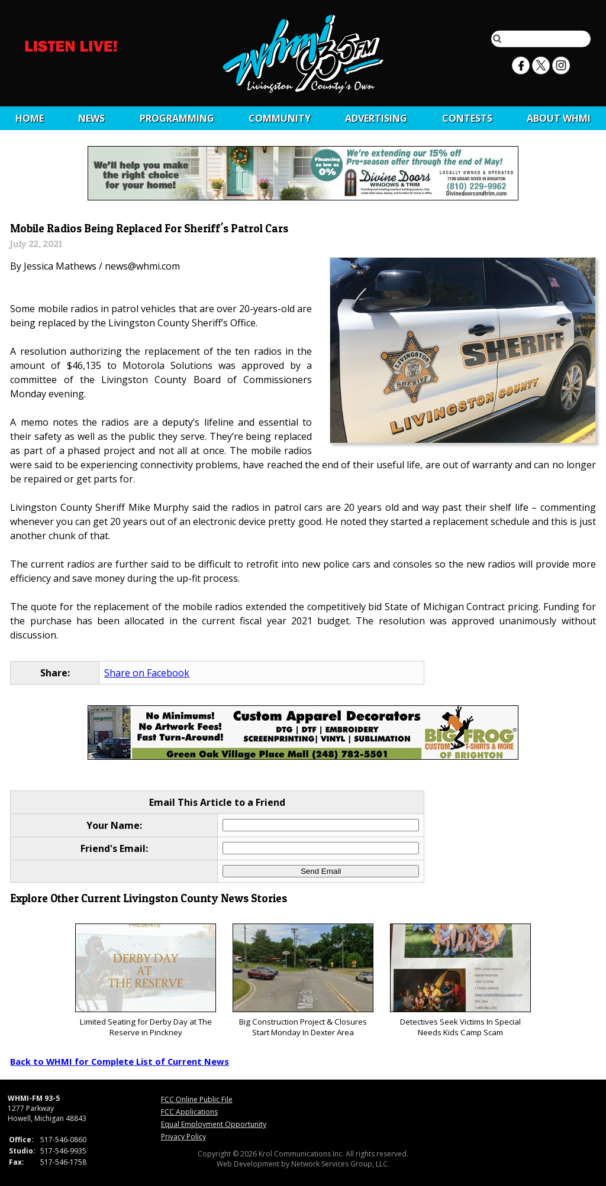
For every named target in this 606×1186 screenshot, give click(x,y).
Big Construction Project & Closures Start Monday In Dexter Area (303, 980)
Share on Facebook (146, 672)
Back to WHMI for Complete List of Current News (119, 1061)
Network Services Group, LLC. (340, 1164)
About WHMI (559, 118)
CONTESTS (467, 118)
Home (29, 118)
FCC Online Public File (197, 1099)
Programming (177, 118)
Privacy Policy (183, 1137)
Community (280, 118)
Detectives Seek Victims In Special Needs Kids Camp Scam (460, 980)
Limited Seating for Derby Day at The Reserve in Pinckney (145, 980)
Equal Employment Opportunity (213, 1124)
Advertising (376, 118)
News (91, 118)
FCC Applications (189, 1112)
